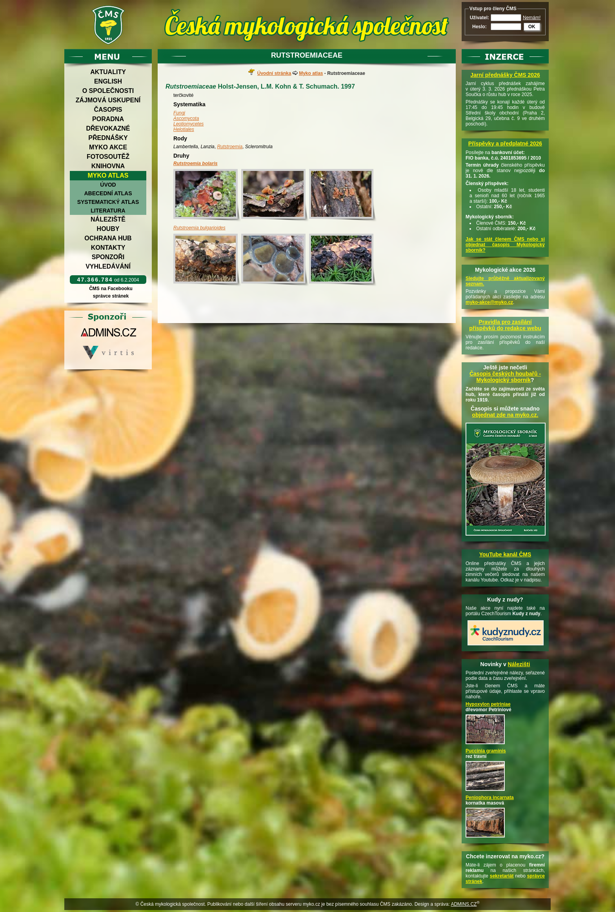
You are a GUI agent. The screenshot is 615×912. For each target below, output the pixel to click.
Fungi (179, 113)
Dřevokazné (108, 128)
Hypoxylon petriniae (488, 704)
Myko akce (108, 147)
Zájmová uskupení (108, 100)
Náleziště (108, 219)
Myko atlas (108, 175)
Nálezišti (519, 664)
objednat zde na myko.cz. (505, 415)
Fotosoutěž (108, 156)
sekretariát (502, 876)
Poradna (108, 119)
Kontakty (108, 247)
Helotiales (183, 129)
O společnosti (108, 90)
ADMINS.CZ (464, 904)
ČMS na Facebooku (111, 288)
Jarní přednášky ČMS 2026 (505, 75)
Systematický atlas (108, 202)
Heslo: (479, 26)
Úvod (108, 185)
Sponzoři (108, 257)
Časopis (108, 109)
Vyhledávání (108, 266)
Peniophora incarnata (490, 797)
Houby (108, 228)
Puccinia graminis (486, 751)
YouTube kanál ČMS (505, 554)
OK (531, 26)
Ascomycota (186, 118)
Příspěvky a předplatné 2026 (505, 143)
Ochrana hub (107, 238)
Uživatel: (479, 17)
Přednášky (107, 137)
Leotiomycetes (188, 124)
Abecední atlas (108, 193)
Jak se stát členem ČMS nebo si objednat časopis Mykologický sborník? (505, 244)
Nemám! (531, 17)
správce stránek (110, 296)
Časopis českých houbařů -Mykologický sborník (505, 377)
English (108, 81)
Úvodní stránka (274, 73)
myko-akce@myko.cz (489, 302)
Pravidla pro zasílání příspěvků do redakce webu (505, 325)
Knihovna (108, 166)
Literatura (108, 210)
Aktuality (108, 72)
